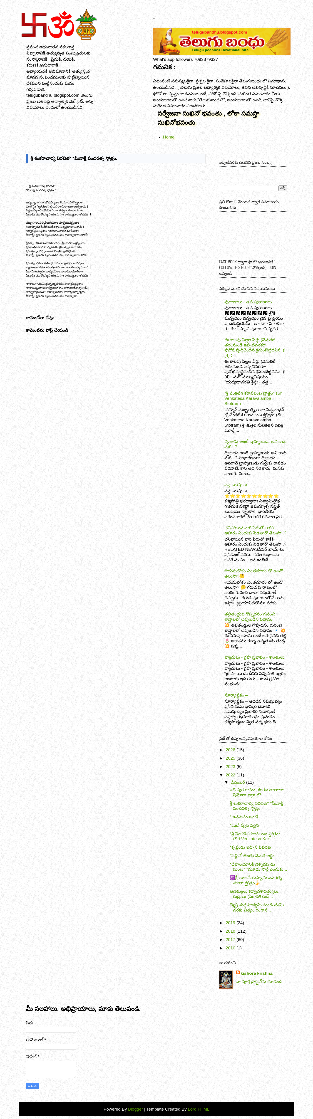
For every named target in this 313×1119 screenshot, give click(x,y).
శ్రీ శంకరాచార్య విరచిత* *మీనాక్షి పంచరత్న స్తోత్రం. (256, 806)
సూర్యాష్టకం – (236, 695)
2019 (230, 922)
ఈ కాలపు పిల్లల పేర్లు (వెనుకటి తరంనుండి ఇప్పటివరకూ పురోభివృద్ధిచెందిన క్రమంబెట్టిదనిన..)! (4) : (254, 347)
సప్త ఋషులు (235, 484)
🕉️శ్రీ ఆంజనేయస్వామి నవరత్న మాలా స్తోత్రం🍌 (256, 880)
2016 (230, 948)
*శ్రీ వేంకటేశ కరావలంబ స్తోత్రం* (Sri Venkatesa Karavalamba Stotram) (253, 398)
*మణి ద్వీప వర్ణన (244, 825)
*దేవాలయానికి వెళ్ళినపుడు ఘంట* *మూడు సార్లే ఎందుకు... (258, 867)
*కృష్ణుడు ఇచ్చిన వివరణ (250, 847)
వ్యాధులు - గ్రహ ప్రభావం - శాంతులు (254, 657)
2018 (230, 931)
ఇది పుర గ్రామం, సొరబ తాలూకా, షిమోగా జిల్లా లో (257, 792)
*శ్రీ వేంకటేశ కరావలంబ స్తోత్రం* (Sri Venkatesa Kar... (255, 836)
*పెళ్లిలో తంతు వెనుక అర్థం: (253, 855)
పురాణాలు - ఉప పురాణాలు (248, 301)
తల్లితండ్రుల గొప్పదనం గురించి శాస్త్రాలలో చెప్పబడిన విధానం (250, 617)
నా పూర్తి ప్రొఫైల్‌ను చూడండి (259, 981)
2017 (230, 939)
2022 (230, 775)
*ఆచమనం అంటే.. (245, 816)
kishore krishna (256, 973)
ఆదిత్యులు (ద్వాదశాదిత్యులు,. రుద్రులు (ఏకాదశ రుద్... (255, 894)
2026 (230, 749)
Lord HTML (198, 1109)
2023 (230, 766)
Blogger (136, 1109)
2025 (230, 758)
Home (169, 137)
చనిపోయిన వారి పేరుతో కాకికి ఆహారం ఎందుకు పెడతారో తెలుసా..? (255, 530)
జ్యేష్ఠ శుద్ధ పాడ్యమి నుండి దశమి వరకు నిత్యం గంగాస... (257, 907)
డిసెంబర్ (238, 782)
